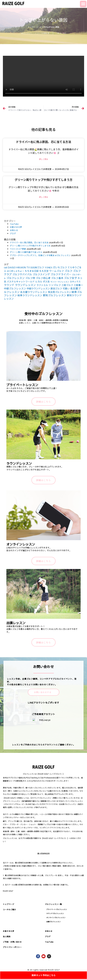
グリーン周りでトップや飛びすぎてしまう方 (43, 179)
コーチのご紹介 (9, 909)
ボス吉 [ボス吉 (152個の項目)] (46, 281)
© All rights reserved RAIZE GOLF (44, 970)
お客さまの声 (16, 227)
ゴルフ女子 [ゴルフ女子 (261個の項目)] (70, 278)
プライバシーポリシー (12, 947)
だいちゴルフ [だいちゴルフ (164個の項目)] (60, 267)
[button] (83, 4)
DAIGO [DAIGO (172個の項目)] (12, 267)
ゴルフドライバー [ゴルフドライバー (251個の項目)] (60, 274)
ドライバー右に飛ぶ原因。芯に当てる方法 (43, 142)
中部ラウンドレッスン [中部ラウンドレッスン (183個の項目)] (38, 288)
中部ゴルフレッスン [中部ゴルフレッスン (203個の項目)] (15, 288)
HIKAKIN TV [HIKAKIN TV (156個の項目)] (23, 267)
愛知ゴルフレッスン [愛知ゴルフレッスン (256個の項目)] (54, 295)
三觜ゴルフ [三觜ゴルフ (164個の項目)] (67, 285)
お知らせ (14, 230)
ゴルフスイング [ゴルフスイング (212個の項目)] (41, 274)
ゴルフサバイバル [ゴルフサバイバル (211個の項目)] (22, 274)
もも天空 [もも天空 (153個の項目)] (44, 270)
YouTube (14, 223)
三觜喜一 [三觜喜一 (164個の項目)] (78, 285)
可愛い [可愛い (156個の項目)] (66, 288)
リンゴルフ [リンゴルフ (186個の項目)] (55, 285)
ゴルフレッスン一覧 (53, 904)
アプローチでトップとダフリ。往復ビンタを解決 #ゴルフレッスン (40, 255)
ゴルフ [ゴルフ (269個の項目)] (68, 271)
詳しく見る (43, 159)
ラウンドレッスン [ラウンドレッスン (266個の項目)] (25, 285)
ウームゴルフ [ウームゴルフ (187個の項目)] (56, 271)
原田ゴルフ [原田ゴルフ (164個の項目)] (56, 288)
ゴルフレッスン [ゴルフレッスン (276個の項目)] (15, 278)
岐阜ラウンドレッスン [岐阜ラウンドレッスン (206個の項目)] (30, 295)
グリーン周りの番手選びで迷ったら (26, 252)
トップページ (33, 27)
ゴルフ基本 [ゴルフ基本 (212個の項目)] (57, 278)
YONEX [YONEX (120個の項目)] (48, 267)
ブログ (13, 233)
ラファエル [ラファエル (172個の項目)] (42, 285)
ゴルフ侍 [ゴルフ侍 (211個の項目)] (30, 278)
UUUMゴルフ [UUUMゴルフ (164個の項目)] (37, 267)
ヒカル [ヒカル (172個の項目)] (38, 281)
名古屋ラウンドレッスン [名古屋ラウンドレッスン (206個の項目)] (33, 292)
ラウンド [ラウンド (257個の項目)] (9, 285)
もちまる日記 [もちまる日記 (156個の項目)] (32, 270)
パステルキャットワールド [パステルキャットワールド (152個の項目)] (21, 281)
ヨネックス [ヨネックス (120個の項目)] (75, 281)
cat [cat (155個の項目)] (5, 267)
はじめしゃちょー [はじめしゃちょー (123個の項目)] (15, 270)
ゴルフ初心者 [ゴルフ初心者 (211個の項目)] (43, 278)
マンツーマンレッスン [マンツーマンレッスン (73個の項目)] (59, 281)
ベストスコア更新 (18, 249)
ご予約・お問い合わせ (12, 942)
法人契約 (6, 936)
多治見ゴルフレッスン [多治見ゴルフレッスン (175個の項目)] (59, 292)
